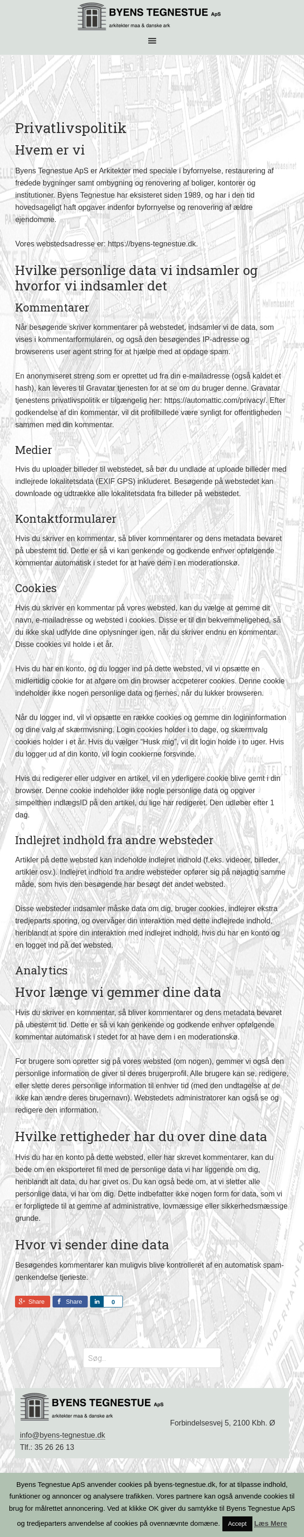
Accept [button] (237, 1523)
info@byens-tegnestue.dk (62, 1435)
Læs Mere (270, 1523)
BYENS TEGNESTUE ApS (152, 16)
